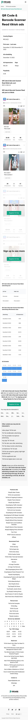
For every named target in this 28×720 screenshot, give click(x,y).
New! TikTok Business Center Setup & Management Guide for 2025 (14, 648)
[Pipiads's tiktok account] (16, 709)
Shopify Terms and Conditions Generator (14, 523)
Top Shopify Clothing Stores (14, 591)
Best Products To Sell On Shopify (14, 594)
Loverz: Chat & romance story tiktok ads (8, 413)
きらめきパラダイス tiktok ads (14, 416)
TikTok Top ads (14, 608)
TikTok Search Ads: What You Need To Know (14, 644)
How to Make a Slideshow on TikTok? (14, 669)
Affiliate (14, 537)
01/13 (14, 634)
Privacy (7, 714)
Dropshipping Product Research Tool (14, 572)
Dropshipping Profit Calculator (14, 512)
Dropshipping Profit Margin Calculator (14, 515)
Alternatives (14, 559)
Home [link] (2, 6)
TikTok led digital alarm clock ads (12, 459)
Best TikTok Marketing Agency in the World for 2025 (14, 661)
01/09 (8, 636)
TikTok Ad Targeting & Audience (14, 497)
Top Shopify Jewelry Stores (14, 589)
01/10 (19, 634)
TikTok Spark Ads (14, 549)
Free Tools (14, 532)
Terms (12, 714)
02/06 (14, 631)
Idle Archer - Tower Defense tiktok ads (14, 413)
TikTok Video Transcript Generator (14, 557)
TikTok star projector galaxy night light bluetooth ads (13, 452)
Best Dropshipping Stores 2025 (14, 569)
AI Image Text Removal (14, 567)
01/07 (19, 636)
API (14, 685)
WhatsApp (14, 683)
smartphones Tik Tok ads (9, 449)
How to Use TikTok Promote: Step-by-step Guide (14, 657)
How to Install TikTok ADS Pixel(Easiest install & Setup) (14, 672)
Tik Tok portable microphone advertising (10, 437)
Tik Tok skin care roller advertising (12, 443)
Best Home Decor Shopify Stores (14, 596)
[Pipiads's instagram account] (19, 709)
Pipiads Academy (14, 616)
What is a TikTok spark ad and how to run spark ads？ (14, 665)
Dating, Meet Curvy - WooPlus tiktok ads (19, 416)
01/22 (19, 631)
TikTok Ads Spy (14, 546)
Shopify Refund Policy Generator (14, 520)
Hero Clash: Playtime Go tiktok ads (3, 413)
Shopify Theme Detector (14, 500)
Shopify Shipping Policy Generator (14, 529)
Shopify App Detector (14, 502)
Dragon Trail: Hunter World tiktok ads (8, 416)
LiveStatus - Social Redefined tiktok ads (24, 413)
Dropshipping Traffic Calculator (14, 505)
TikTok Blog (14, 606)
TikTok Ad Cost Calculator (14, 510)
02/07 (8, 631)
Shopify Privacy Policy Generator (14, 517)
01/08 (14, 636)
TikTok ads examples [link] (11, 6)
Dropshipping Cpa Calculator (14, 507)
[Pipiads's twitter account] (12, 709)
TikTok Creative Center (14, 554)
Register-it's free (14, 213)
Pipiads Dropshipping (14, 574)
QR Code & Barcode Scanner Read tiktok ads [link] (11, 9)
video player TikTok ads (9, 430)
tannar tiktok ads (19, 413)
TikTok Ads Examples (14, 603)
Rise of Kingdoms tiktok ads (24, 416)
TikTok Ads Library (14, 551)
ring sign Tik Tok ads (8, 440)
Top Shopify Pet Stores (14, 586)
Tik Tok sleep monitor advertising (12, 446)
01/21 (8, 634)
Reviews (14, 562)
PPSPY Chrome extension (14, 534)
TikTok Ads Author (14, 613)
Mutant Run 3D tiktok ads (3, 416)
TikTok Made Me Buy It (14, 581)
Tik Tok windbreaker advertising (11, 433)
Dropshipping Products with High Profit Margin (14, 578)
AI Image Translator (14, 564)
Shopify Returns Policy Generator (14, 527)
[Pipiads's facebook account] (9, 709)
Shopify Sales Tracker (14, 492)
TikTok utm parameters (14, 495)
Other (23, 626)
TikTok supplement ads (9, 456)
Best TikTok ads (14, 611)
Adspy (14, 544)
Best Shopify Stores (14, 584)
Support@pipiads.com (14, 680)
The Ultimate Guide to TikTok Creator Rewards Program (14, 653)
